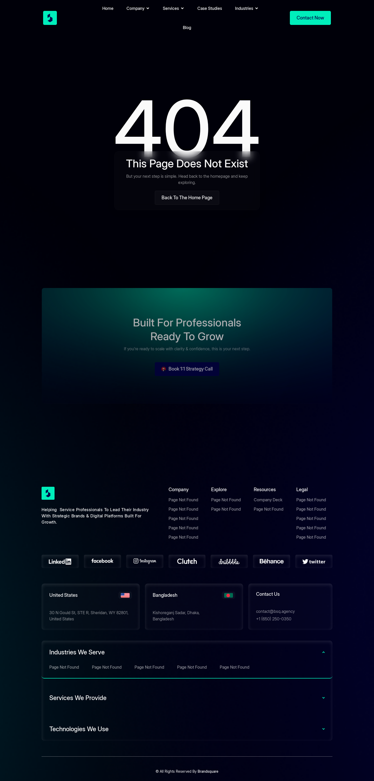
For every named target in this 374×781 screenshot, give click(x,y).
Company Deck (268, 499)
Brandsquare (208, 771)
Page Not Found (183, 499)
